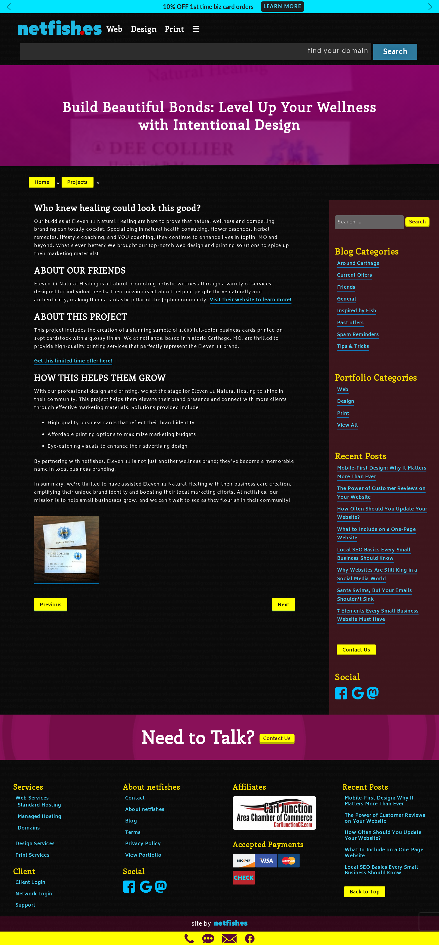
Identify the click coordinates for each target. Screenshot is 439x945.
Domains (29, 828)
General (346, 299)
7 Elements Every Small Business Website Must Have (378, 615)
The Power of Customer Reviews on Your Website (385, 819)
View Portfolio (143, 855)
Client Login (30, 883)
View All (347, 425)
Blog (131, 821)
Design (144, 29)
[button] (219, 6)
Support (25, 905)
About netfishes (144, 810)
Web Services (32, 798)
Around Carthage (358, 264)
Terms (133, 833)
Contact (135, 798)
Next (283, 605)
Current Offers (354, 275)
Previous (51, 605)
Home (42, 183)
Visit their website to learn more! (251, 300)
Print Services (32, 855)
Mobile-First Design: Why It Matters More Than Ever (379, 801)
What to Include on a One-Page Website (384, 853)
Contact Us (356, 650)
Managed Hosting (39, 817)
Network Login (33, 894)
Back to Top (365, 892)
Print (174, 29)
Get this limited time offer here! (73, 361)
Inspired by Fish (356, 311)
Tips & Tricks (353, 347)
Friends (346, 288)
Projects (77, 183)
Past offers (350, 323)
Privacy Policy (143, 844)
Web (114, 29)
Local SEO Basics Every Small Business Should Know (381, 870)
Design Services (35, 844)
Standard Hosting (39, 805)
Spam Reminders (358, 335)
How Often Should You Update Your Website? (383, 836)
